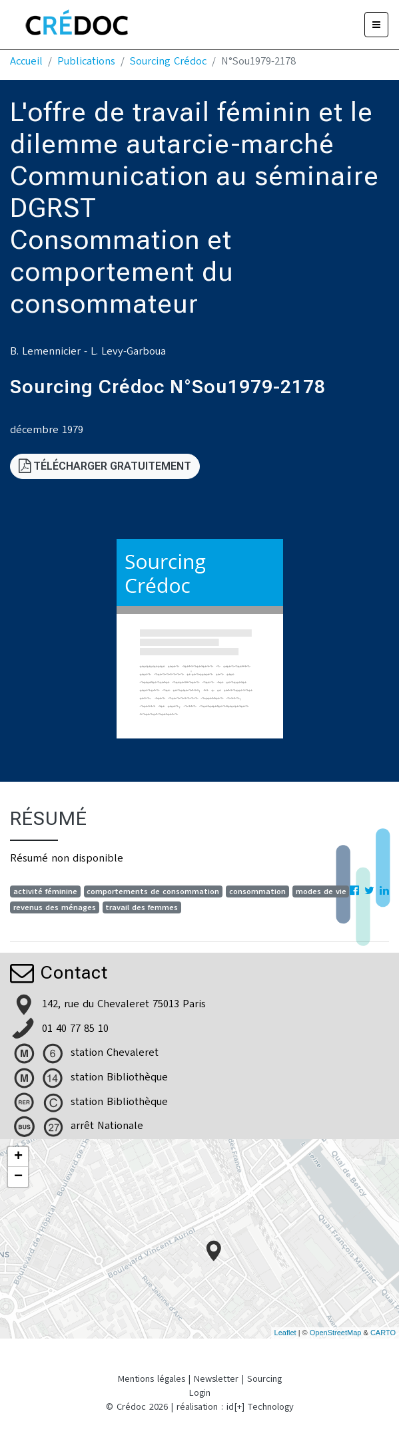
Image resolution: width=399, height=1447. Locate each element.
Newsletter (216, 1378)
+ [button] (18, 1157)
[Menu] (376, 24)
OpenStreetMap (336, 1333)
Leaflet (285, 1333)
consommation (257, 891)
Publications (86, 61)
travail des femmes (141, 907)
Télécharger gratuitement (105, 466)
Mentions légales (151, 1378)
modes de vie (321, 891)
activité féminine (45, 891)
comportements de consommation (153, 891)
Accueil (26, 61)
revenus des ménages (54, 907)
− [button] (18, 1177)
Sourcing (264, 1378)
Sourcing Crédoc (168, 61)
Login (199, 1392)
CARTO (383, 1333)
